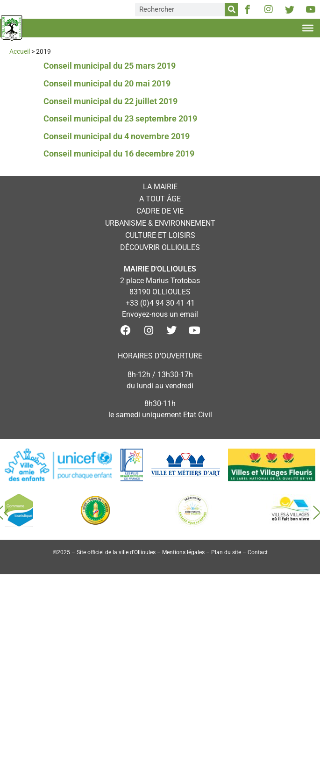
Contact (258, 552)
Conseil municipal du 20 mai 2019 (107, 83)
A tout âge (160, 198)
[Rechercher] (231, 9)
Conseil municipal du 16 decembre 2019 (118, 153)
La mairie (160, 186)
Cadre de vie (160, 211)
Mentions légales (183, 552)
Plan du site (226, 552)
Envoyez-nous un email (160, 314)
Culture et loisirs (160, 235)
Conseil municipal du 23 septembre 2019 (120, 118)
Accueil (19, 51)
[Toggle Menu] (307, 28)
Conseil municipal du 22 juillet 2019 (110, 101)
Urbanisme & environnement (160, 223)
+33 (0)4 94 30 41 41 (160, 303)
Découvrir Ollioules (160, 247)
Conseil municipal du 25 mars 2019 (109, 66)
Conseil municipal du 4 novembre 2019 (116, 136)
